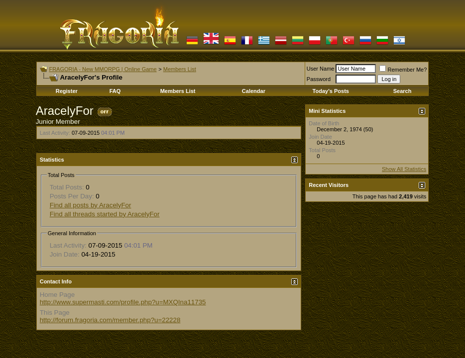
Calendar (253, 91)
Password (319, 79)
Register (67, 91)
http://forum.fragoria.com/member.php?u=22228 (110, 320)
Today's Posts (331, 91)
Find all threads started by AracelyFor (105, 214)
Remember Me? (403, 70)
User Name (321, 69)
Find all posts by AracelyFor (90, 205)
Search (402, 91)
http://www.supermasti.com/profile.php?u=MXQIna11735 (123, 302)
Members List (179, 69)
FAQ (115, 91)
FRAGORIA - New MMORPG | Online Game (102, 69)
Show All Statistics (404, 169)
